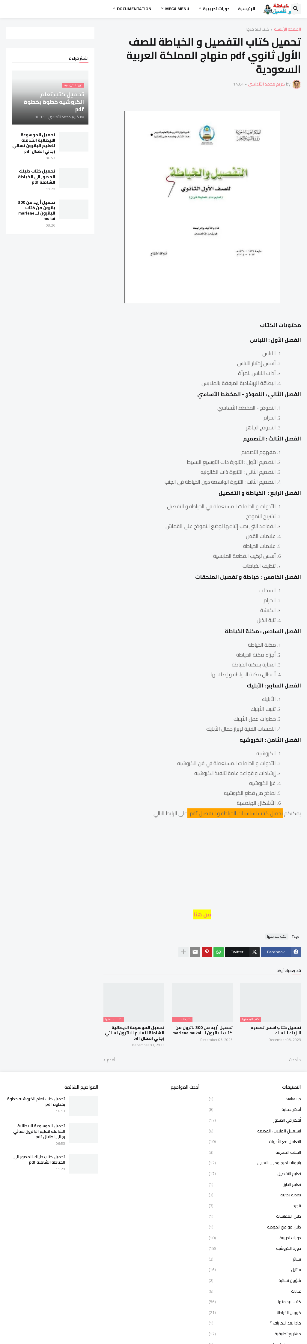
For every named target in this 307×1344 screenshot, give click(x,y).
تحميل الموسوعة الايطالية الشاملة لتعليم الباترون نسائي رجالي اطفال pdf (134, 1033)
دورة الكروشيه (255, 1248)
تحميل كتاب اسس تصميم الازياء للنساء (275, 1030)
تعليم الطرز (255, 1184)
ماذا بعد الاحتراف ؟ (255, 1323)
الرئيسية (246, 9)
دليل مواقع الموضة (255, 1227)
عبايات (255, 1291)
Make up (255, 1099)
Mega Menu (177, 9)
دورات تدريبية (216, 9)
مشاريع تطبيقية (255, 1334)
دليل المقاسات (255, 1216)
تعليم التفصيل (255, 1173)
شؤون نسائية (255, 1280)
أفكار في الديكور (255, 1120)
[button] (296, 9)
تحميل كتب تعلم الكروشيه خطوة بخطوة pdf (36, 1101)
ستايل (255, 1269)
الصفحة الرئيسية (287, 29)
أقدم (111, 1060)
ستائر (255, 1259)
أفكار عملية (255, 1109)
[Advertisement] (202, 867)
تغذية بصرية (255, 1195)
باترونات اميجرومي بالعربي (255, 1163)
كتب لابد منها (257, 29)
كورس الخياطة (255, 1312)
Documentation (134, 9)
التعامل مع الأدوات (255, 1141)
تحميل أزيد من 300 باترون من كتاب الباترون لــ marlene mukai (202, 1030)
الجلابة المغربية (255, 1152)
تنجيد (255, 1206)
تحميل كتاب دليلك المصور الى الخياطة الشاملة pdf (36, 176)
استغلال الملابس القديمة (255, 1131)
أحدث (293, 1060)
